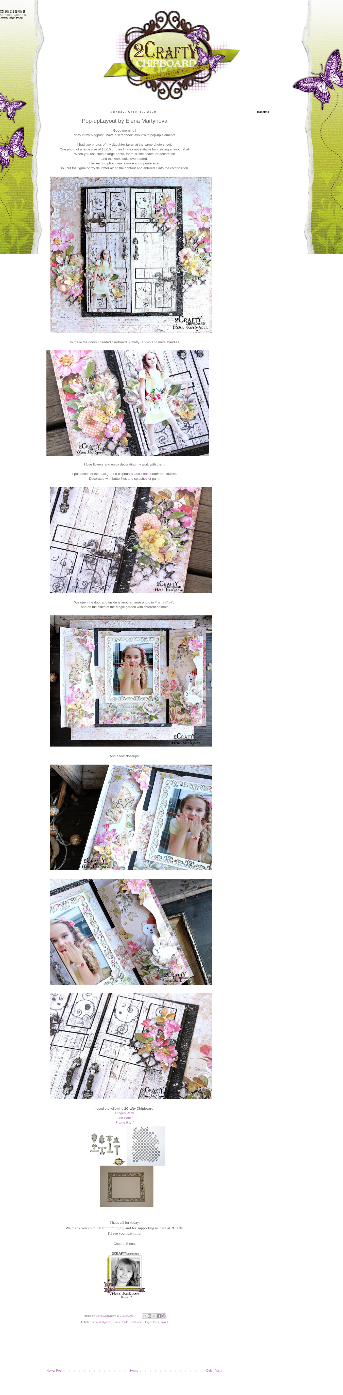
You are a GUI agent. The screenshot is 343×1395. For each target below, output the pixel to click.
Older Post (213, 1370)
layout (164, 1322)
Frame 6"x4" (164, 602)
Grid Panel (141, 474)
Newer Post (54, 1370)
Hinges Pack (124, 1113)
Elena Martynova (101, 1322)
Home (134, 1370)
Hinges (145, 342)
